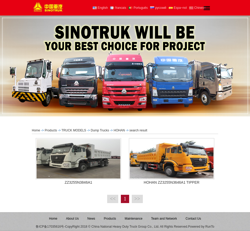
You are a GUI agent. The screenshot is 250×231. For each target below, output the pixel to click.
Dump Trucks (100, 130)
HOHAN (119, 130)
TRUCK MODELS (74, 130)
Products (51, 130)
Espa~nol (178, 8)
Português (138, 8)
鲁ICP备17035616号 (50, 226)
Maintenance (134, 218)
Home (36, 130)
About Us (72, 218)
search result (138, 130)
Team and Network (164, 218)
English (100, 8)
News (91, 218)
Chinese (197, 8)
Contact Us (193, 218)
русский (158, 8)
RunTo (209, 226)
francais (118, 8)
